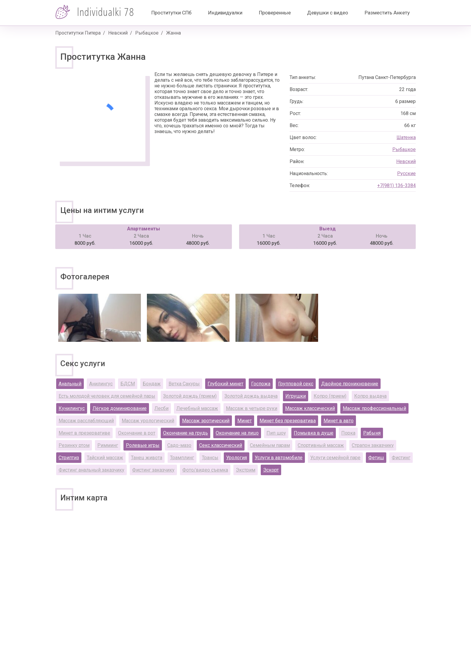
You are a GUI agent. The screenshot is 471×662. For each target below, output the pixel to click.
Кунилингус (72, 408)
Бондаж (152, 384)
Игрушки (295, 396)
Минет (244, 421)
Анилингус (101, 384)
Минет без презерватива (288, 421)
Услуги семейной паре (335, 457)
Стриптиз (69, 457)
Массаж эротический (205, 421)
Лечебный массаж (197, 408)
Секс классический (220, 445)
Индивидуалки (225, 13)
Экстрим (245, 470)
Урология (236, 457)
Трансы (210, 457)
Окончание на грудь (185, 433)
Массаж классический (310, 408)
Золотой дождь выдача (251, 396)
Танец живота (146, 457)
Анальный (70, 384)
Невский (118, 33)
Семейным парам (270, 445)
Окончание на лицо (237, 433)
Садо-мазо (179, 445)
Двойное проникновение (349, 384)
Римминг (107, 445)
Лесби (161, 408)
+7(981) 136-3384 (396, 185)
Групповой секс (295, 384)
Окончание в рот (136, 433)
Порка (348, 433)
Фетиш (376, 457)
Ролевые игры (143, 445)
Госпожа (260, 384)
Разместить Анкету (387, 13)
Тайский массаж (105, 457)
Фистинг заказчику (153, 470)
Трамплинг (182, 457)
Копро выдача (370, 396)
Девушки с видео (327, 13)
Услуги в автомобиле (278, 457)
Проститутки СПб (171, 13)
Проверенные (275, 13)
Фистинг (401, 457)
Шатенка (406, 137)
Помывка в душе (313, 433)
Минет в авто (339, 421)
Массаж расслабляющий (86, 421)
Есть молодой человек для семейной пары (107, 396)
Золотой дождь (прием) (190, 396)
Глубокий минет (225, 384)
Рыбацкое (147, 33)
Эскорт (271, 470)
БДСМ (127, 384)
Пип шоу (276, 433)
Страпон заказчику (373, 445)
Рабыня (372, 433)
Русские (406, 173)
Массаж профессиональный (374, 408)
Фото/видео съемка (205, 470)
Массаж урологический (148, 421)
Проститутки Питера (78, 33)
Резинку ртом (74, 445)
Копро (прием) (330, 396)
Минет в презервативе (84, 433)
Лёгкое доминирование (120, 408)
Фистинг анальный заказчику (91, 470)
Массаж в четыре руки (251, 408)
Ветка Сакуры (184, 384)
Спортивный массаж (321, 445)
